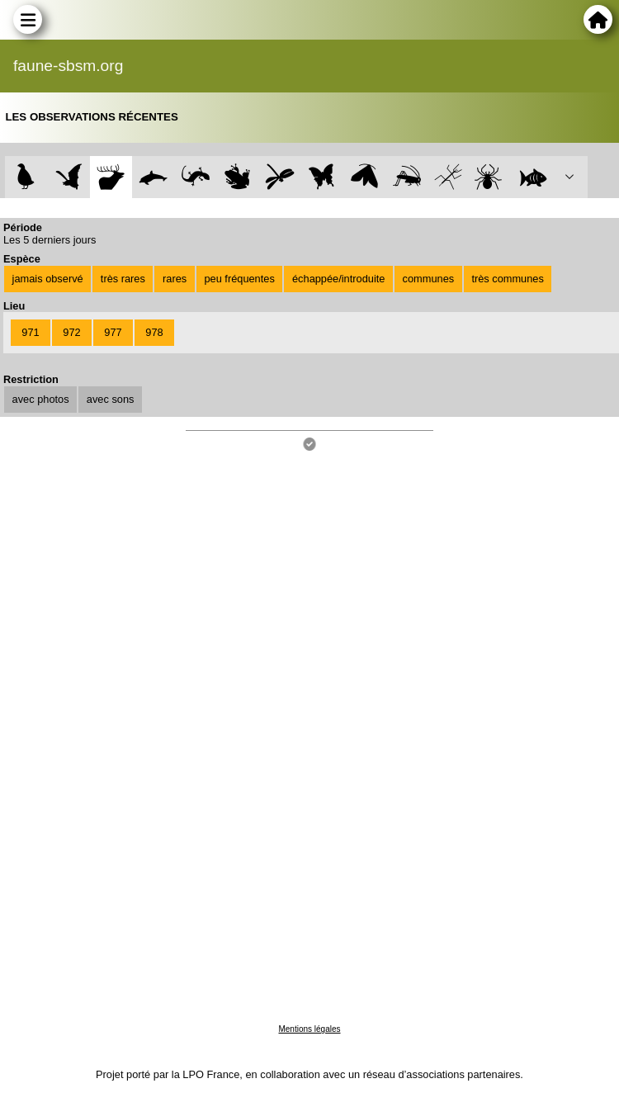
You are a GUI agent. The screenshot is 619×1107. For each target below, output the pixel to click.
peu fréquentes (239, 278)
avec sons (111, 399)
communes (429, 278)
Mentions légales (309, 1029)
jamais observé (47, 278)
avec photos (40, 399)
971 (30, 332)
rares (175, 278)
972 (71, 332)
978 (154, 332)
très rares (123, 278)
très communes (507, 278)
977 (112, 332)
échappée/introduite (338, 278)
